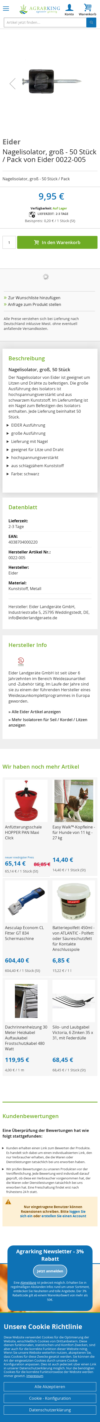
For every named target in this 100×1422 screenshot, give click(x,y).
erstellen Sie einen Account (64, 1216)
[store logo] (40, 9)
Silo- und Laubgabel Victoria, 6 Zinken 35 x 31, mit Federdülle (72, 1032)
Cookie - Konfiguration (50, 1398)
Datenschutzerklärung (50, 1410)
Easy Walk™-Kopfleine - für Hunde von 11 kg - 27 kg (73, 832)
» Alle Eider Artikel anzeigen (34, 711)
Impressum (34, 1376)
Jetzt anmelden (50, 1271)
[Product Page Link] (26, 820)
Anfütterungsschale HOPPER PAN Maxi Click (23, 832)
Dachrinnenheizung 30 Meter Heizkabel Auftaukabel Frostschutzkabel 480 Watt (26, 1038)
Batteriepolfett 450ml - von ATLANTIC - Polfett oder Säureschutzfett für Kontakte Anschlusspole (73, 938)
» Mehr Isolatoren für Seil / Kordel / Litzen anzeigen (47, 722)
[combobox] (50, 22)
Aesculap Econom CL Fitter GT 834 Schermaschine (24, 933)
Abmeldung (28, 1282)
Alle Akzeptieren (50, 1386)
